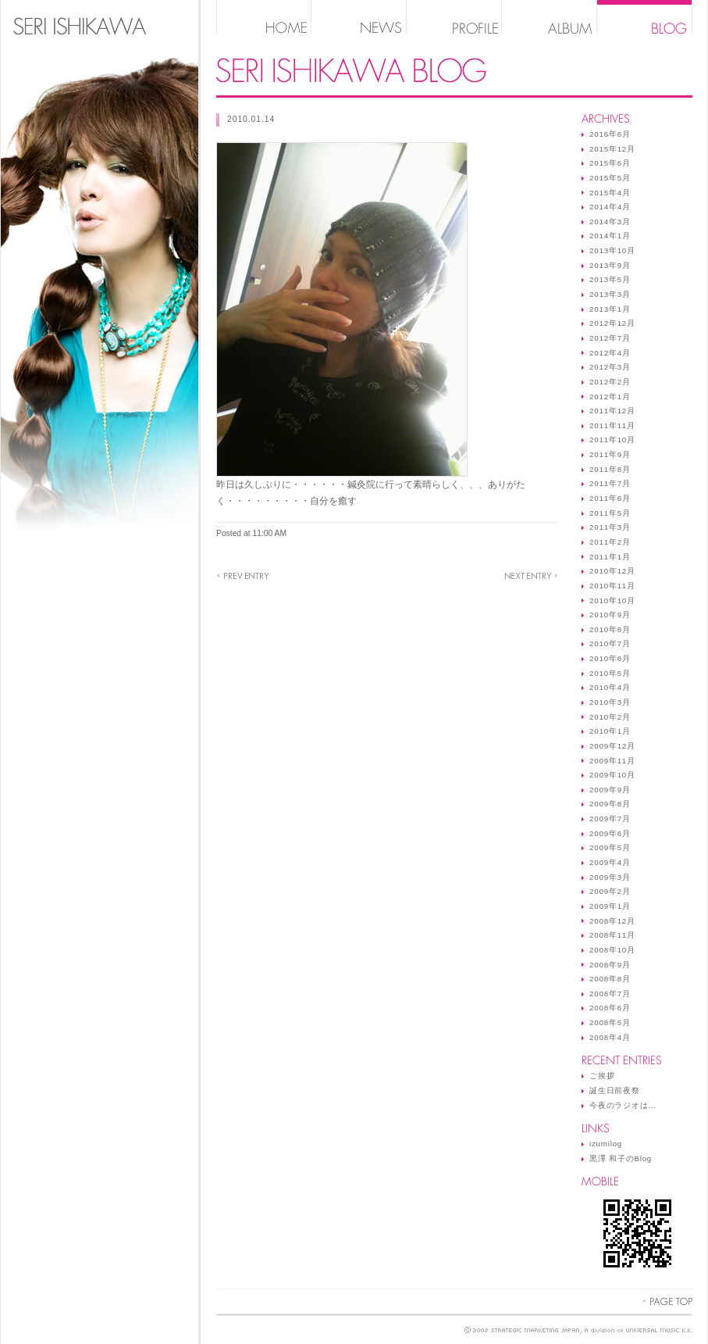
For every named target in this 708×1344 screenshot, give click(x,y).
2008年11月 (612, 935)
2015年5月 (610, 177)
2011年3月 (610, 527)
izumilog (605, 1143)
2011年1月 (610, 556)
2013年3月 (610, 294)
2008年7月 (610, 993)
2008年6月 (610, 1007)
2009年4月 (610, 862)
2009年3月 (610, 877)
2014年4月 (610, 206)
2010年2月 (610, 717)
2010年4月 (610, 687)
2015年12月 (612, 149)
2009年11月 (612, 760)
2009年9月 (610, 789)
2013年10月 (612, 250)
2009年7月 (610, 818)
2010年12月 (612, 571)
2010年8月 (610, 629)
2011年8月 (610, 469)
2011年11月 (612, 425)
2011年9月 (610, 454)
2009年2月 (610, 891)
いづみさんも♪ (242, 576)
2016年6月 (610, 134)
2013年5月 (610, 279)
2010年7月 (610, 643)
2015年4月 (610, 192)
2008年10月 (612, 949)
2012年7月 (610, 338)
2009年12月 (612, 746)
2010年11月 (612, 585)
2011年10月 (612, 439)
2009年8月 (610, 803)
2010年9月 (610, 614)
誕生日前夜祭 (614, 1090)
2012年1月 (610, 396)
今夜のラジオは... (622, 1105)
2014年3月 (610, 221)
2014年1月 (610, 235)
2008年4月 (610, 1037)
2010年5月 (610, 673)
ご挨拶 (601, 1075)
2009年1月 (610, 906)
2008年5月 (610, 1022)
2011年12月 (612, 410)
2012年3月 (610, 367)
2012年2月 (610, 381)
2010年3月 (610, 702)
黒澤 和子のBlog (620, 1158)
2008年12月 (612, 921)
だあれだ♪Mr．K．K (531, 576)
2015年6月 (610, 163)
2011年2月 (610, 542)
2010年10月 (612, 600)
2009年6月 (610, 833)
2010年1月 (610, 731)
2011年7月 (610, 483)
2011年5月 (610, 513)
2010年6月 (610, 658)
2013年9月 (610, 265)
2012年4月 (610, 353)
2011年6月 (610, 498)
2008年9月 (610, 964)
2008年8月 (610, 978)
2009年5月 (610, 847)
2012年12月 (612, 323)
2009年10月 (612, 774)
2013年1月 (610, 309)
